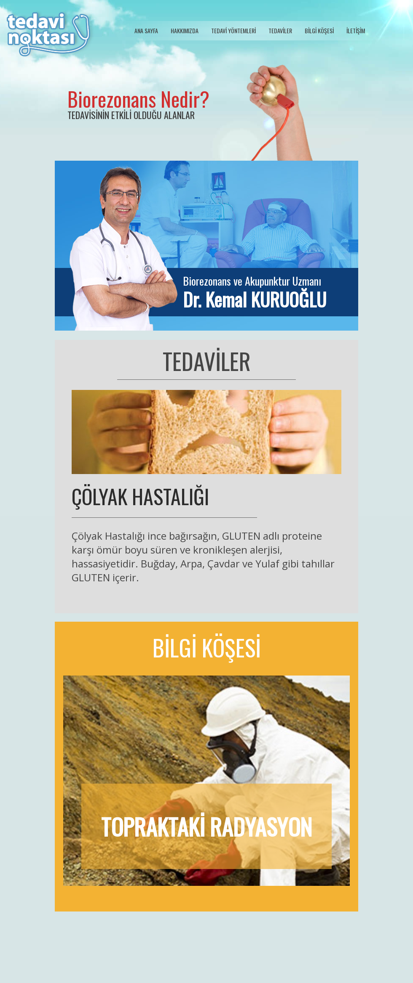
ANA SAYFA (146, 30)
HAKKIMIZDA (184, 30)
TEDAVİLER (280, 30)
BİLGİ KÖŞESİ (319, 30)
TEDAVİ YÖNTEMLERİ (233, 30)
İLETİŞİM (355, 30)
